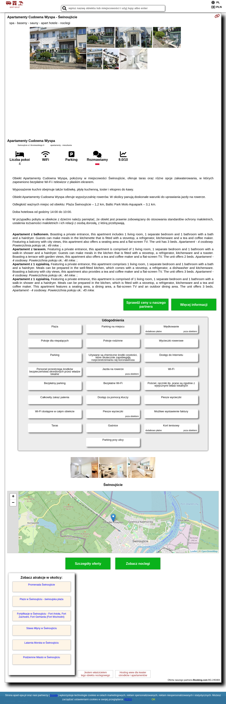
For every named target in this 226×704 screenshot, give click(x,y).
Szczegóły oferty (88, 563)
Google (54, 695)
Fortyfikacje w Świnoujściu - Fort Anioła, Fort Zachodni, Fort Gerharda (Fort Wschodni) (41, 615)
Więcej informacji (193, 304)
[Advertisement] (113, 103)
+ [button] (13, 497)
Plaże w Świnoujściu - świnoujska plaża (41, 599)
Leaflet (193, 551)
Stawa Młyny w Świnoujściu (41, 628)
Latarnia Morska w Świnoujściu (41, 642)
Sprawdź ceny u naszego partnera (146, 304)
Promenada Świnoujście (41, 584)
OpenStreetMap (209, 551)
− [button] (13, 503)
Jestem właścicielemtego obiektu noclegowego (95, 674)
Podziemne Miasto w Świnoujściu (41, 657)
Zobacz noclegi (138, 563)
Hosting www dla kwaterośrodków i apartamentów (133, 674)
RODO (128, 699)
